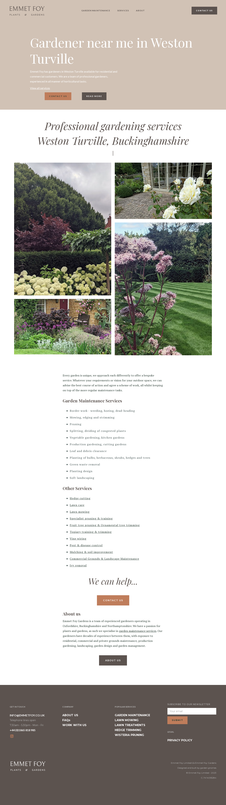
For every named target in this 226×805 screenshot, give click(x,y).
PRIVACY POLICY (179, 740)
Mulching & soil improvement (91, 552)
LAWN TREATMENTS (130, 725)
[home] (27, 10)
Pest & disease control (86, 545)
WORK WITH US (74, 725)
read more (94, 96)
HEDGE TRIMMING (128, 730)
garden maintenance (95, 10)
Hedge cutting (80, 498)
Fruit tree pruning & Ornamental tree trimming (105, 525)
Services (123, 10)
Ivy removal (78, 565)
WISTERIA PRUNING (129, 735)
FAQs (66, 720)
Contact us (58, 96)
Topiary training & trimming (91, 532)
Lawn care (77, 505)
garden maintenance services (137, 631)
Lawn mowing (80, 512)
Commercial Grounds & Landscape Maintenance (104, 559)
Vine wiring (78, 538)
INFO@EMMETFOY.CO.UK (27, 715)
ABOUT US (70, 715)
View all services (40, 88)
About (140, 10)
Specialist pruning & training (91, 518)
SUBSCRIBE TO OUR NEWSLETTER (188, 704)
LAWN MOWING (127, 720)
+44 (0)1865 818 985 (22, 730)
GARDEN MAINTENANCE (132, 715)
